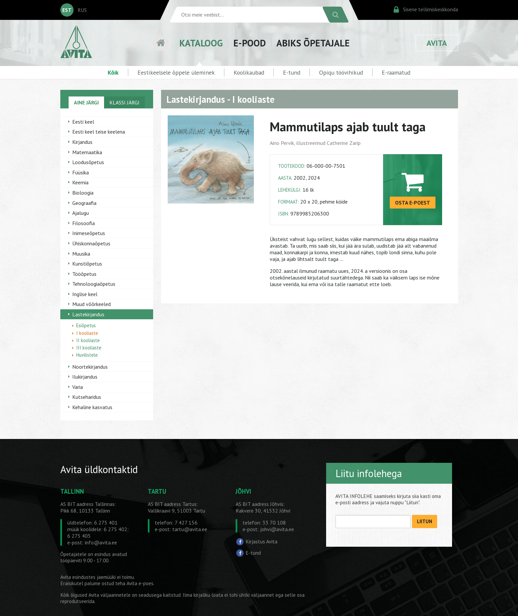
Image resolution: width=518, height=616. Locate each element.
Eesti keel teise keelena (98, 131)
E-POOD (249, 43)
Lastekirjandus (88, 314)
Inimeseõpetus (88, 233)
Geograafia (84, 203)
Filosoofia (83, 223)
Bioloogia (82, 192)
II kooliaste (88, 340)
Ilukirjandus (84, 376)
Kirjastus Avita (261, 541)
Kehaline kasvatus (92, 407)
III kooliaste (88, 347)
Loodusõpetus (88, 162)
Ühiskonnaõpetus (91, 243)
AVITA (437, 43)
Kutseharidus (86, 397)
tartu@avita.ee (189, 529)
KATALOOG (201, 43)
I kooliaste (87, 333)
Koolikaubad (249, 72)
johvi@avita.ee (277, 529)
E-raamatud (396, 72)
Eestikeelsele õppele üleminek (176, 72)
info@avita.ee (101, 542)
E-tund (291, 72)
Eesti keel (83, 121)
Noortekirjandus (90, 366)
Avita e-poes (140, 583)
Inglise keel (84, 294)
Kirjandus (82, 142)
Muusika (81, 253)
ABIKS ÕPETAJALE (313, 43)
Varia (77, 387)
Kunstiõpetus (87, 263)
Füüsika (80, 172)
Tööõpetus (84, 274)
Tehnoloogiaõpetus (93, 283)
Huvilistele (87, 355)
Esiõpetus (86, 325)
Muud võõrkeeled (91, 304)
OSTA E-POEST (412, 202)
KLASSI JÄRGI (124, 102)
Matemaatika (87, 152)
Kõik (113, 72)
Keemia (80, 182)
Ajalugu (80, 213)
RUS (82, 10)
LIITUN (424, 521)
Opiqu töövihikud (341, 72)
